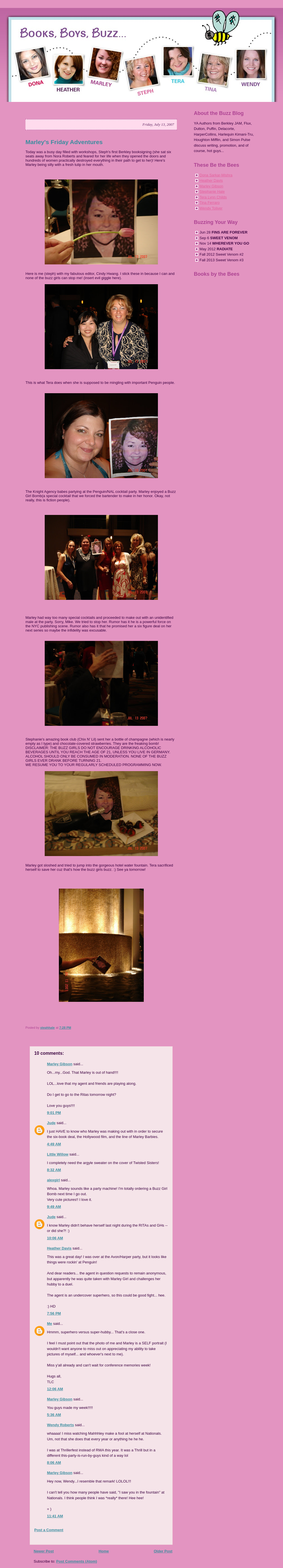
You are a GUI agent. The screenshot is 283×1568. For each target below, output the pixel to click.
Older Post (163, 1551)
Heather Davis (59, 1248)
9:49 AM (54, 1207)
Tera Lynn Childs (213, 197)
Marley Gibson (59, 1064)
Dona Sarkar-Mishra (216, 175)
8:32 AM (54, 1170)
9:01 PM (54, 1113)
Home (103, 1551)
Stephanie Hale (212, 191)
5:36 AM (54, 1415)
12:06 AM (55, 1389)
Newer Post (44, 1551)
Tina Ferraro (210, 202)
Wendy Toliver (211, 208)
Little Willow (57, 1154)
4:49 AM (54, 1144)
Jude (51, 1123)
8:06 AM (54, 1462)
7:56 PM (54, 1313)
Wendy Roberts (60, 1425)
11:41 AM (55, 1516)
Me (49, 1323)
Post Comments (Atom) (76, 1561)
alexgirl (53, 1180)
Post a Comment (48, 1530)
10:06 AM (55, 1238)
